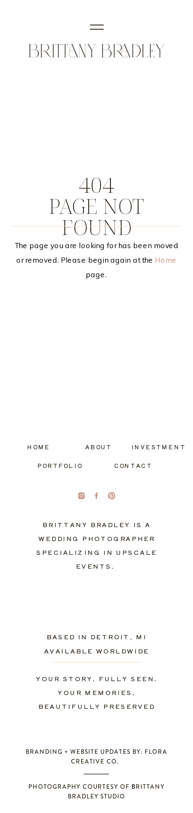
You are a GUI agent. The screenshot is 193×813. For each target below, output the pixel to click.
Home (166, 259)
